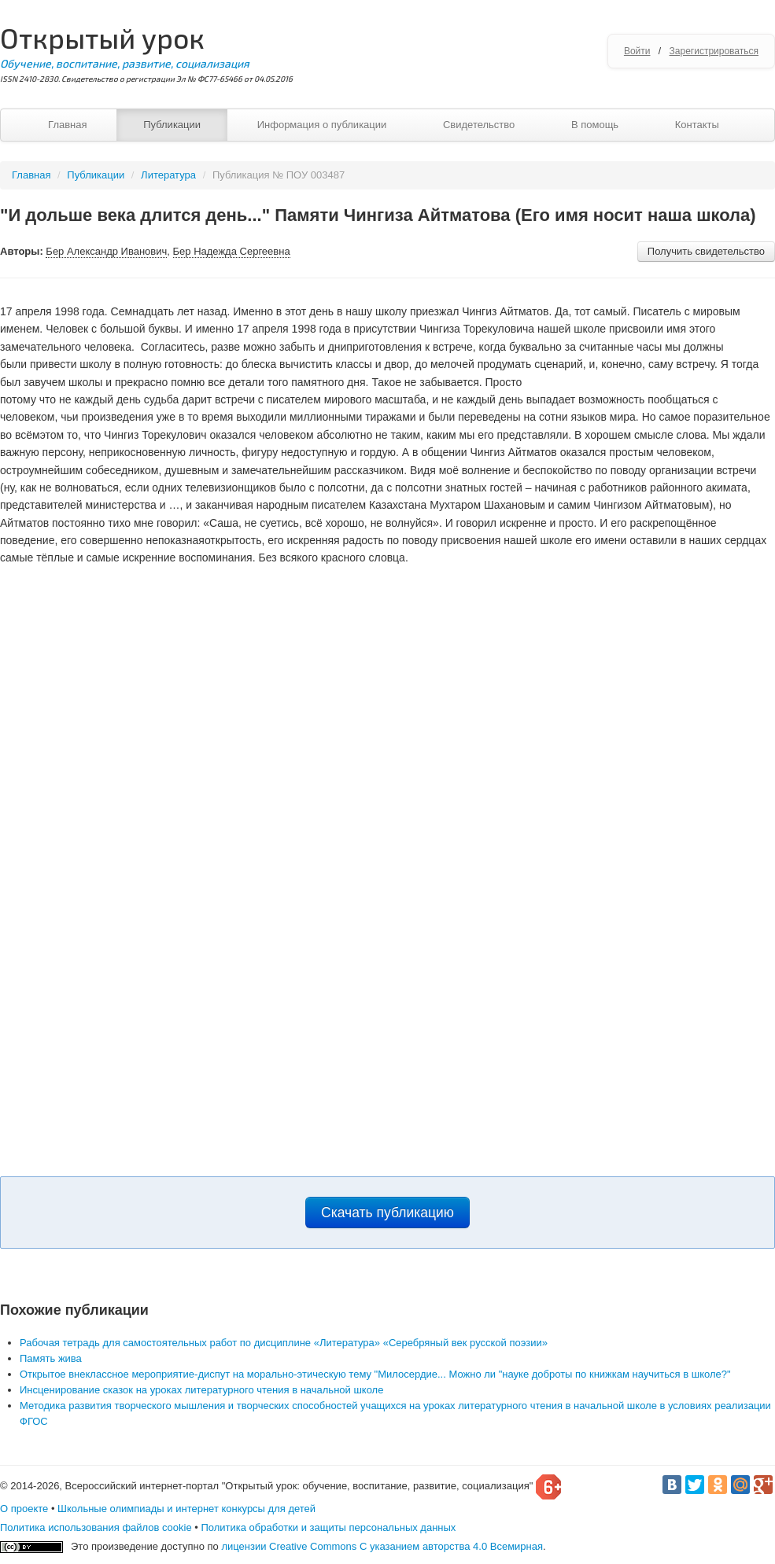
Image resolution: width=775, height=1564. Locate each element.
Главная (67, 125)
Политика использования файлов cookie (96, 1527)
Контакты (697, 125)
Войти (637, 51)
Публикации (172, 125)
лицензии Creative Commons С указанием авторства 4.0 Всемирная (382, 1546)
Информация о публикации (322, 125)
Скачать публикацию (387, 1212)
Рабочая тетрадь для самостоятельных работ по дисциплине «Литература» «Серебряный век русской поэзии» (284, 1343)
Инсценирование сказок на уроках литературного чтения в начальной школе (201, 1390)
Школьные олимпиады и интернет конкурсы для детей (186, 1508)
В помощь (594, 125)
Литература (168, 175)
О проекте (24, 1508)
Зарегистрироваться (714, 51)
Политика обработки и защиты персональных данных (328, 1527)
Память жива (51, 1358)
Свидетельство (479, 125)
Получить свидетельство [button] (706, 251)
